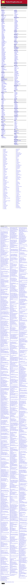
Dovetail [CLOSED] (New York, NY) (4, 544)
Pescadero (3, 50)
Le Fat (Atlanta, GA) (12, 439)
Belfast (3, 136)
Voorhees (15, 62)
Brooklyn (15, 69)
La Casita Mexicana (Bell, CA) (13, 420)
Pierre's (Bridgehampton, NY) (22, 285)
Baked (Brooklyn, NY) (2, 292)
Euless (15, 125)
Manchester (16, 48)
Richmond (15, 136)
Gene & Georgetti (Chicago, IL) (13, 280)
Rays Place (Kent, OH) (21, 329)
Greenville (15, 113)
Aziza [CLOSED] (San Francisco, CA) (4, 285)
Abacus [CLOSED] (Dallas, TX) (3, 237)
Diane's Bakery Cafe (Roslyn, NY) (4, 527)
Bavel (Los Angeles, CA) (3, 306)
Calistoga (3, 27)
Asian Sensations (5, 152)
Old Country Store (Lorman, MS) (22, 237)
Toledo (15, 97)
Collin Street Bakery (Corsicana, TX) (4, 473)
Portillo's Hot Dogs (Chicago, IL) (22, 306)
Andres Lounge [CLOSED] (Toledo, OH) (4, 259)
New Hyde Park (16, 75)
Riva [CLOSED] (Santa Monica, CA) (23, 351)
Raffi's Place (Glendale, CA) (22, 323)
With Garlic (17, 205)
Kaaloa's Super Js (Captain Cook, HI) (14, 393)
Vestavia (3, 14)
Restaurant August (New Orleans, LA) (23, 340)
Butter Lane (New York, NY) (3, 391)
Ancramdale (16, 66)
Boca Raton (3, 82)
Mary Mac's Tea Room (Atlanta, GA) (14, 506)
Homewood (3, 12)
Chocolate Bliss (5, 171)
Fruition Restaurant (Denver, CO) (13, 275)
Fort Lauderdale (4, 83)
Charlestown (16, 21)
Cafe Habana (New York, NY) (3, 402)
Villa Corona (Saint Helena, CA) (22, 538)
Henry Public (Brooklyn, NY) (13, 322)
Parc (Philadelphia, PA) (21, 257)
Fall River (15, 23)
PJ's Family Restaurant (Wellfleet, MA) (23, 296)
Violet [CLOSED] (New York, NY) (22, 541)
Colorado (2, 66)
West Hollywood (4, 64)
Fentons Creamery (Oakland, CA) (13, 241)
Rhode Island (16, 108)
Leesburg (15, 135)
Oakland (3, 46)
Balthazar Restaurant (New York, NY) (4, 296)
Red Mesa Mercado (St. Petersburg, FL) (23, 334)
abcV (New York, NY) (2, 238)
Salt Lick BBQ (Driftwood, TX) (22, 377)
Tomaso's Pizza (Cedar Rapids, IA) (22, 494)
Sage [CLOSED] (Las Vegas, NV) (22, 371)
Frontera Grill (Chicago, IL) (13, 274)
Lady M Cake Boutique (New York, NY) (14, 429)
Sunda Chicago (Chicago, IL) (22, 461)
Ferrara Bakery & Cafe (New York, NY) (14, 243)
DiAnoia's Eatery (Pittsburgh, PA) (4, 528)
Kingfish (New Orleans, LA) (13, 407)
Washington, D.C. (4, 79)
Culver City (3, 32)
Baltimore (15, 12)
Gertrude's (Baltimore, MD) (13, 285)
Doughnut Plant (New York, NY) (3, 543)
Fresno (3, 33)
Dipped (4, 179)
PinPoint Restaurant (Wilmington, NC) (23, 292)
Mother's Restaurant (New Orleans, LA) (14, 548)
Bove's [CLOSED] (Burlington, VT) (4, 362)
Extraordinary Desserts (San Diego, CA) (14, 227)
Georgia (2, 92)
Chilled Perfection (5, 169)
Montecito (3, 44)
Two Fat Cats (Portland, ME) (22, 514)
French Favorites (5, 186)
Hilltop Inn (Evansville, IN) (12, 327)
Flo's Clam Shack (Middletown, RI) (13, 254)
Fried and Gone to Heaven (6, 187)
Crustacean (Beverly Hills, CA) (3, 498)
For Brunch (4, 185)
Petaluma (3, 51)
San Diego (3, 55)
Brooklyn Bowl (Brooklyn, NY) (3, 377)
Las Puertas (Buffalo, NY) (12, 434)
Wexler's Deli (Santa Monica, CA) (22, 552)
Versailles (3, 128)
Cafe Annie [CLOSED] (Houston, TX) (4, 398)
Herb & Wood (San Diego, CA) (13, 323)
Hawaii (2, 99)
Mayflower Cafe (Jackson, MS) (13, 511)
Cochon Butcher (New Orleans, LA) (4, 466)
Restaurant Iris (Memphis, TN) (22, 343)
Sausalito (3, 60)
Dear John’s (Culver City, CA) (3, 517)
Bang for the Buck (5, 155)
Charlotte (15, 87)
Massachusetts (16, 17)
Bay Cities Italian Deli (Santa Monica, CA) (4, 308)
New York (15, 65)
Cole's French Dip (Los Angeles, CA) (4, 472)
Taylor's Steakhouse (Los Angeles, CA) (23, 483)
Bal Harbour (3, 81)
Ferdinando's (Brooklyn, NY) (13, 242)
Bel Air (15, 13)
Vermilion (15, 98)
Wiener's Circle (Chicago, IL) (22, 554)
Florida (2, 80)
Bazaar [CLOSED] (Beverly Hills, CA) (4, 311)
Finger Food (4, 184)
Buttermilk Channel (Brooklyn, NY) (4, 392)
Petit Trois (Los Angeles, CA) (22, 276)
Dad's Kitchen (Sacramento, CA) (3, 504)
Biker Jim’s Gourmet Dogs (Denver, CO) (4, 329)
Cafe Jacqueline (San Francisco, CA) (4, 403)
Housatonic (16, 24)
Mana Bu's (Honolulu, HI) (12, 493)
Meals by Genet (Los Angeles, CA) (13, 515)
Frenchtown (16, 56)
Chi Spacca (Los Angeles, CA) (3, 441)
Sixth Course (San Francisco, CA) (22, 420)
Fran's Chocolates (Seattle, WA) (13, 265)
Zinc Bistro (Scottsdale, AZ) (22, 575)
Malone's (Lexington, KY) (12, 489)
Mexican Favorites (18, 152)
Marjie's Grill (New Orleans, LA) (13, 504)
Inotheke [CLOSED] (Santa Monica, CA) (14, 362)
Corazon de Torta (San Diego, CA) (4, 479)
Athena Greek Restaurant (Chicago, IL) (4, 280)
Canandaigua (16, 71)
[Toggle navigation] (3, 5)
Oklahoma (15, 99)
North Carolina (16, 85)
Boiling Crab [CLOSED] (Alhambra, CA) (4, 349)
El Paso (15, 124)
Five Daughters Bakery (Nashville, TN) (14, 249)
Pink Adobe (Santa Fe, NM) (22, 290)
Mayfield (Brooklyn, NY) (12, 510)
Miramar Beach (4, 86)
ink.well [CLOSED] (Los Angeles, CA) (14, 359)
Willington (3, 76)
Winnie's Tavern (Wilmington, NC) (22, 558)
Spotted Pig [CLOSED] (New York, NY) (23, 441)
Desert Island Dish (5, 178)
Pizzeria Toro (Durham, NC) (22, 295)
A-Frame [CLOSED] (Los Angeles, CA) (4, 236)
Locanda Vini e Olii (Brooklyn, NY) (13, 461)
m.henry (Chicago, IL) (12, 484)
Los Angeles (3, 41)
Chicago (3, 109)
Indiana (2, 116)
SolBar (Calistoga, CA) (21, 430)
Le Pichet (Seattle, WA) (12, 441)
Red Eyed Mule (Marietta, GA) (22, 333)
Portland (15, 101)
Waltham (15, 29)
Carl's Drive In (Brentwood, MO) (3, 420)
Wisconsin (15, 141)
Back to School (5, 154)
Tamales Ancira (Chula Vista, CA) (22, 478)
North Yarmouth (4, 137)
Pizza (16, 169)
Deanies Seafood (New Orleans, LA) (4, 516)
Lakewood (15, 96)
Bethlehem (16, 104)
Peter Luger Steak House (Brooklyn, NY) (23, 273)
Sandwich (15, 27)
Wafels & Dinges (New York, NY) (22, 543)
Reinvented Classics (18, 171)
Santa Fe (15, 64)
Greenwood (16, 37)
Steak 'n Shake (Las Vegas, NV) (22, 451)
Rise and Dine (17, 172)
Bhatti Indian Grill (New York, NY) (4, 322)
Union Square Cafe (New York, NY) (22, 522)
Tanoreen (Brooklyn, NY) (21, 479)
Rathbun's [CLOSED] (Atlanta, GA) (22, 327)
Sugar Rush (17, 187)
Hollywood (3, 37)
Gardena (3, 34)
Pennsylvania (16, 102)
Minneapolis (16, 35)
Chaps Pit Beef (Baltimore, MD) (3, 430)
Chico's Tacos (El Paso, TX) (3, 445)
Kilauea (3, 102)
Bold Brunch (4, 162)
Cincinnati (15, 92)
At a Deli (4, 153)
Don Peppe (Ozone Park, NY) (3, 536)
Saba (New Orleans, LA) (21, 370)
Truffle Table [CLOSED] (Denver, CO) (23, 505)
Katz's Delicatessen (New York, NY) (13, 396)
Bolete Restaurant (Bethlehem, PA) (4, 351)
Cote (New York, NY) (2, 482)
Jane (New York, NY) (12, 371)
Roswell (3, 97)
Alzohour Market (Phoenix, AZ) (3, 253)
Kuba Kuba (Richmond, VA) (13, 413)
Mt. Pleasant (16, 114)
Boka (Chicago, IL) (2, 350)
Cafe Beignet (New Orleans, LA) (3, 399)
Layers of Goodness (5, 205)
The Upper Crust (18, 194)
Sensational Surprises (18, 177)
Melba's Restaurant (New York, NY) (13, 516)
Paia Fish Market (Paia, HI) (22, 253)
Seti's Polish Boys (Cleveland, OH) (22, 408)
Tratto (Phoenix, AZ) (21, 501)
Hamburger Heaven (5, 192)
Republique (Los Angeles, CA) (22, 339)
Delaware (2, 77)
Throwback (17, 195)
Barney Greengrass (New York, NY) (4, 303)
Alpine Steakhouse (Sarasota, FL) (4, 252)
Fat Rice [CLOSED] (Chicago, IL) (13, 233)
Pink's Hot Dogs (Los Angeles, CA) (22, 291)
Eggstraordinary (5, 180)
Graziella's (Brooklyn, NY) (12, 302)
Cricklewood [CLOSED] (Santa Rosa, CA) (4, 496)
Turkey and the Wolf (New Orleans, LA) (23, 509)
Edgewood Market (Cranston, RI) (4, 558)
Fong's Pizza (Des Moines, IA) (13, 257)
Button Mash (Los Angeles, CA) (3, 393)
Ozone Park (16, 77)
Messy (17, 151)
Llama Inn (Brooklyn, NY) (12, 458)
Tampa (3, 90)
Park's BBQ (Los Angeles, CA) (22, 258)
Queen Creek (3, 17)
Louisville (3, 127)
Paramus (15, 61)
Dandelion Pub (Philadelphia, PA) (4, 511)
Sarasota (3, 88)
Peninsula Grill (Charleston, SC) (22, 270)
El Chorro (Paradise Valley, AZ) (3, 563)
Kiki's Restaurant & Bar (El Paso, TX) (14, 403)
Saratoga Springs (16, 81)
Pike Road (3, 13)
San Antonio (16, 128)
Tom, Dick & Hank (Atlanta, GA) (22, 493)
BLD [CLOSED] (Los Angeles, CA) (4, 334)
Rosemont (15, 107)
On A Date (17, 160)
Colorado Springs (4, 69)
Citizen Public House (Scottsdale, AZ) (4, 462)
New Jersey (16, 50)
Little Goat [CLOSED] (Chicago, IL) (13, 456)
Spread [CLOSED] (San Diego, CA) (22, 442)
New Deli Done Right (18, 154)
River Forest (3, 115)
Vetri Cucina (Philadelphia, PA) (22, 537)
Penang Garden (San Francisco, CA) (23, 269)
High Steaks (4, 194)
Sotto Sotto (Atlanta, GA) (21, 431)
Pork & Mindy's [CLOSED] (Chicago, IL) (23, 303)
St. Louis (15, 43)
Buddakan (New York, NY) (3, 383)
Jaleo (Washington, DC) (12, 370)
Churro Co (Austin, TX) (2, 458)
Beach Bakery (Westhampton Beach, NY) (4, 312)
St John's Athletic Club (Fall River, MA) (23, 446)
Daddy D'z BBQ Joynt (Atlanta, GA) (4, 505)
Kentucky (2, 125)
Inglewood (3, 38)
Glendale (3, 35)
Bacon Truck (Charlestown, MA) (3, 291)
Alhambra (3, 21)
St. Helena (3, 61)
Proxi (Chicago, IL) (21, 312)
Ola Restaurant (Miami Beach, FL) (22, 236)
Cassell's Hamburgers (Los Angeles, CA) (4, 426)
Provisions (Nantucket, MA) (22, 311)
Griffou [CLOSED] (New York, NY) (13, 308)
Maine (2, 135)
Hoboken (15, 58)
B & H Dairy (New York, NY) (3, 286)
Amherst (15, 18)
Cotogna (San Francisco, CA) (3, 483)
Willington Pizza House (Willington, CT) (23, 557)
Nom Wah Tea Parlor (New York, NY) (23, 227)
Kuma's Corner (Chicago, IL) (13, 414)
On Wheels (17, 163)
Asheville (15, 86)
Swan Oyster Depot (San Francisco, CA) (23, 467)
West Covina (3, 63)
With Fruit (17, 204)
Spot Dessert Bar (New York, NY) (22, 440)
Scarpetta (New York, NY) (21, 396)
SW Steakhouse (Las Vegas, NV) (22, 466)
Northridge (3, 45)
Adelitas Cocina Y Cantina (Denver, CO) (4, 241)
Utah (14, 129)
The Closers (17, 193)
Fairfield (3, 106)
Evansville (3, 117)
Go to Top (6, 226)
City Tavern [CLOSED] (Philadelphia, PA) (4, 463)
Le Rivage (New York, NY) (12, 442)
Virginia (15, 133)
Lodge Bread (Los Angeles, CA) (13, 462)
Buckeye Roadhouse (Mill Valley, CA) (4, 381)
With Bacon (17, 202)
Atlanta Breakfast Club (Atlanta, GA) (4, 281)
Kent (15, 95)
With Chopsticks (18, 203)
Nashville (15, 119)
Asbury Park (16, 51)
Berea (15, 91)
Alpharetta (3, 93)
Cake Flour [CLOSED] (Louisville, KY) (4, 409)
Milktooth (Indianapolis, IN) (13, 528)
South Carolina (16, 111)
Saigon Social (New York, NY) (22, 372)
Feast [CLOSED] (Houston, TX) (13, 237)
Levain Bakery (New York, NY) (13, 452)
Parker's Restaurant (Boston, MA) (22, 259)
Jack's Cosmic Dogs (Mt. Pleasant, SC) (14, 365)
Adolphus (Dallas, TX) (2, 242)
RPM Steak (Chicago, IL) (21, 367)
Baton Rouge (3, 130)
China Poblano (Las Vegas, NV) (3, 447)
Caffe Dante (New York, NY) (3, 408)
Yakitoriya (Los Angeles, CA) (22, 564)
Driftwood (15, 123)
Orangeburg (16, 115)
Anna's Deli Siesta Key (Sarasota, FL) (4, 263)
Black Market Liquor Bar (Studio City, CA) (4, 332)
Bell (2, 24)
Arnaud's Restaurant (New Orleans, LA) (4, 275)
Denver (3, 70)
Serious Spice (17, 178)
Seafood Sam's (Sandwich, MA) (22, 402)
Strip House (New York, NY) (22, 456)
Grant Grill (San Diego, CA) (13, 301)
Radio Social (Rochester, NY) (22, 322)
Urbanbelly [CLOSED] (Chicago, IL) (22, 528)
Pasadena (3, 49)
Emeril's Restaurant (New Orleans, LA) (4, 568)
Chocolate (4, 170)
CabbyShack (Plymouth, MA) (3, 396)
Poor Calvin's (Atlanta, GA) (22, 301)
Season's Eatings (18, 176)
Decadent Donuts (5, 177)
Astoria (15, 67)
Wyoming (15, 143)
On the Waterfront (18, 162)
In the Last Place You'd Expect (6, 200)
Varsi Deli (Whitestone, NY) (22, 533)
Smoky (17, 181)
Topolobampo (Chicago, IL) (22, 498)
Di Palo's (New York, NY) (3, 526)
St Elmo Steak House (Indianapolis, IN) (23, 445)
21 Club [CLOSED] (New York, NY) (4, 231)
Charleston (16, 112)
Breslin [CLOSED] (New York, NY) (4, 371)
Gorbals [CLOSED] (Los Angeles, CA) (14, 296)
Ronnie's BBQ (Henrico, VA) (22, 361)
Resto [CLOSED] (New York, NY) (22, 344)
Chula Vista (3, 29)
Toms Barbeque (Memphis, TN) (22, 495)
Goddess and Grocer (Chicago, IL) (13, 290)
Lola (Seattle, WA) (12, 463)
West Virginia (16, 139)
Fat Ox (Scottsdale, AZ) (12, 232)
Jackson (15, 38)
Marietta (3, 96)
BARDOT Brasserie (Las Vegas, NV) (4, 302)
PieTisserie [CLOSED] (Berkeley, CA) (23, 286)
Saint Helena (3, 54)
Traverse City (16, 33)
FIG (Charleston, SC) (12, 244)
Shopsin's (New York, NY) (21, 413)
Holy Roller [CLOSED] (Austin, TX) (13, 335)
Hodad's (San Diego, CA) (12, 329)
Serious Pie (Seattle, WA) (21, 407)
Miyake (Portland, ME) (12, 537)
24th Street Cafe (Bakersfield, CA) (4, 232)
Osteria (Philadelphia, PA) (21, 247)
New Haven (3, 75)
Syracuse (15, 83)
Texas (15, 120)
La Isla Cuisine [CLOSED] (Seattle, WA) (14, 424)
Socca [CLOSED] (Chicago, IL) (22, 425)
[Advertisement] (14, 217)
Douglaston (16, 72)
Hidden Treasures (5, 193)
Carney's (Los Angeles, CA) (3, 423)
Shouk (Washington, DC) (21, 414)
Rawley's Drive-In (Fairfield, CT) (22, 328)
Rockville (15, 16)
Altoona (15, 103)
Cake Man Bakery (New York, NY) (4, 410)
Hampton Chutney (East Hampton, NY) (14, 313)
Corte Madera (4, 30)
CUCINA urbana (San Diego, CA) (4, 500)
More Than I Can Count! (19, 153)
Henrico (15, 134)
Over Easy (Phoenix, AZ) (21, 252)
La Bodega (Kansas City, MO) (13, 419)
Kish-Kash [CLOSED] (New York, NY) (14, 408)
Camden (15, 53)
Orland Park (3, 114)
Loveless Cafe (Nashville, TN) (13, 473)
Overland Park (4, 124)
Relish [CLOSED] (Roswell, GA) (22, 338)
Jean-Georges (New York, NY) (13, 376)
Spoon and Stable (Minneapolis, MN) (23, 439)
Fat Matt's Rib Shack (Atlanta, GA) (13, 231)
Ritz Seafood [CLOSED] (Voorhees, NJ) (23, 350)
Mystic (2, 74)
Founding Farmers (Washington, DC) (14, 258)
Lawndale (3, 40)
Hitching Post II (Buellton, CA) (13, 328)
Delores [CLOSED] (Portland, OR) (4, 522)
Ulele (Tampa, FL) (21, 515)
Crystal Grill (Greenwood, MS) (3, 499)
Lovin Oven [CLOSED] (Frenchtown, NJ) (14, 474)
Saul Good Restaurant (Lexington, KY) (23, 392)
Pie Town (15, 63)
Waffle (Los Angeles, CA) (21, 544)
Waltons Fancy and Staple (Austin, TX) (23, 548)
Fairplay (3, 71)
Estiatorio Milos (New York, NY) (3, 570)
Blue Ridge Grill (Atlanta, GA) (3, 340)
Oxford (15, 40)
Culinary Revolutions (5, 176)
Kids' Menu (4, 202)
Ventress (3, 134)
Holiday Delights (5, 195)
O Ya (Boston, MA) (21, 232)
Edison (15, 55)
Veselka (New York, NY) (21, 536)
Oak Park (3, 113)
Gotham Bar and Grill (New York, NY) (14, 297)
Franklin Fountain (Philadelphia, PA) (14, 270)
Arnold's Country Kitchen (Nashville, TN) (4, 276)
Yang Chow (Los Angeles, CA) (22, 565)
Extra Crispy (4, 181)
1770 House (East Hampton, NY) (4, 227)
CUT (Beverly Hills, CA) (2, 501)
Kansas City (3, 123)
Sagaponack (16, 80)
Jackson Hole (16, 144)
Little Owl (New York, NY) (12, 457)
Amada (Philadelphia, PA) (3, 254)
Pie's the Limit (17, 168)
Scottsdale (3, 18)
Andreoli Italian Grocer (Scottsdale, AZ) (4, 258)
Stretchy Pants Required (19, 186)
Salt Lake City (16, 130)
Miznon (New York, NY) (12, 538)
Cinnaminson (16, 54)
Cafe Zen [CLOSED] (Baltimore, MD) (4, 407)
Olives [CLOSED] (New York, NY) (22, 241)
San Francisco (4, 56)
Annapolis (15, 11)
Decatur (3, 11)
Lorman (15, 39)
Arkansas (2, 19)
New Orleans (3, 133)
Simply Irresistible (18, 179)
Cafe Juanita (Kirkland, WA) (3, 404)
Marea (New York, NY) (12, 500)
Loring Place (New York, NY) (13, 468)
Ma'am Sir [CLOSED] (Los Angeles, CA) (14, 485)
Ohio (14, 90)
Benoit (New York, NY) (2, 318)
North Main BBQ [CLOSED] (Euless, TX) (23, 231)
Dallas (15, 122)
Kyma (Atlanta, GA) (12, 415)
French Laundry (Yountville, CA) (13, 273)
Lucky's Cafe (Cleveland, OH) (13, 477)
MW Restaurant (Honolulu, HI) (13, 562)
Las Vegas (4, 203)
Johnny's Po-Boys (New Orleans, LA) (14, 386)
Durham (15, 88)
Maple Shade (16, 59)
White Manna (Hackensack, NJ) (22, 553)
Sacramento (3, 53)
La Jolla (3, 39)
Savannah (3, 98)
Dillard (2, 95)
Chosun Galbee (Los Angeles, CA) (4, 453)
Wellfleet (15, 30)
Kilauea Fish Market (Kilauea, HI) (13, 404)
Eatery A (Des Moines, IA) (3, 557)
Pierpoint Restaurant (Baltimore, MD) (23, 284)
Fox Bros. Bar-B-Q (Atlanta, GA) (13, 264)
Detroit (15, 32)
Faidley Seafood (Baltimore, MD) (13, 228)
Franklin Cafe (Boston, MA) (13, 269)
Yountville (3, 65)
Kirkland (15, 137)
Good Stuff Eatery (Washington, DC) (14, 295)
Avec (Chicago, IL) (2, 284)
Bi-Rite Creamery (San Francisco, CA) (4, 323)
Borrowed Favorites (5, 163)
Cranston (15, 109)
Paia (2, 104)
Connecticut (3, 72)
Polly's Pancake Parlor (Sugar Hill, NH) (23, 300)
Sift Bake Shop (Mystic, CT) (22, 418)
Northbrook (3, 112)
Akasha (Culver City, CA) (3, 244)
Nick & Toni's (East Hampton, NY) (13, 568)
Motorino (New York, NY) (12, 549)
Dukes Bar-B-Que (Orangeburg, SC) (4, 552)
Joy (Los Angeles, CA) (12, 388)
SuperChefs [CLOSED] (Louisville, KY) (23, 462)
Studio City (3, 62)
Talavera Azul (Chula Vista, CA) (22, 477)
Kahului (3, 101)
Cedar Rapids (4, 120)
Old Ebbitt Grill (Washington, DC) (22, 238)
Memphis (15, 118)
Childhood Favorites (5, 168)
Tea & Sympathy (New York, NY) (22, 484)
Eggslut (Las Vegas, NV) (3, 562)
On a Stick (17, 161)
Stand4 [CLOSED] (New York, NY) (22, 447)
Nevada (15, 46)
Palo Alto (3, 48)
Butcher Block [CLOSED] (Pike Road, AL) (4, 388)
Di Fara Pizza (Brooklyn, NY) (3, 525)
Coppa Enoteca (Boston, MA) (3, 478)
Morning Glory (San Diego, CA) (13, 547)
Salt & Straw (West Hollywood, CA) (22, 376)
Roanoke (15, 127)
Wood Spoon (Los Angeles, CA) (22, 559)
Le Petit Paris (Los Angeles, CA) (13, 440)
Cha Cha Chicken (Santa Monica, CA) (4, 429)
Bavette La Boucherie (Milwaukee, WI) (4, 307)
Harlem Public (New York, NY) (13, 316)
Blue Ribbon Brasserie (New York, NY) (4, 339)
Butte (15, 45)
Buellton (3, 26)
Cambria (3, 28)
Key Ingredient (5, 201)
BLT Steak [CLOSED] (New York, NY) (4, 335)
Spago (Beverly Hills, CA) (21, 436)
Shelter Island (16, 82)
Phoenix (3, 16)
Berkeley (3, 25)
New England (17, 155)
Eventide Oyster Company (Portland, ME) (4, 576)
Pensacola (3, 87)
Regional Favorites (18, 170)
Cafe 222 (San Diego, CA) (3, 397)
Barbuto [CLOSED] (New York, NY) (4, 301)
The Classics (17, 192)
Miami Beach (3, 85)
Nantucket (15, 25)
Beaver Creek (4, 67)
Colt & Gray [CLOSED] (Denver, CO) (4, 474)
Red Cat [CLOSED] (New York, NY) (22, 332)
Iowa (2, 119)
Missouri (15, 41)
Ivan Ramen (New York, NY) (13, 364)
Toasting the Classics (18, 196)
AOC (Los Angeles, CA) (3, 268)
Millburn (15, 60)
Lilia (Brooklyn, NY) (12, 453)
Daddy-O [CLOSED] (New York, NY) (4, 506)
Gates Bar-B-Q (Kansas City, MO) (13, 279)
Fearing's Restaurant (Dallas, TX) (13, 236)
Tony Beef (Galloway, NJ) (21, 496)
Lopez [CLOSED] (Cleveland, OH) (13, 467)
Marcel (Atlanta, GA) (12, 499)
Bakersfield (3, 23)
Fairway (3, 122)
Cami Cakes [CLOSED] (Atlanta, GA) (4, 413)
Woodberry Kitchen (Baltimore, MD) (23, 560)
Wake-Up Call (17, 201)
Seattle (15, 138)
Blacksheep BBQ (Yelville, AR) (3, 333)
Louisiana (2, 129)
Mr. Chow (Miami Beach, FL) (13, 552)
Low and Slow (4, 208)
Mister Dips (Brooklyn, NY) (13, 536)
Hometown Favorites (5, 196)
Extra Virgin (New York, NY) (3, 579)
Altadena (3, 22)
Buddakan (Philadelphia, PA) (3, 382)
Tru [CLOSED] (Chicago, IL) (22, 504)
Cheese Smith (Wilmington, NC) (3, 436)
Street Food (17, 185)
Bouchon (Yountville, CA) (3, 359)
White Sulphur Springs (17, 140)
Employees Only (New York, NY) (3, 569)
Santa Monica (4, 58)
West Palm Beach (4, 91)
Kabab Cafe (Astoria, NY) (12, 394)
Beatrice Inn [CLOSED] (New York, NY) (4, 313)
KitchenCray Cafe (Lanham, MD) (13, 410)
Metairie (3, 132)
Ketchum (3, 107)
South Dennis (16, 28)
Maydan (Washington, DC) (12, 509)
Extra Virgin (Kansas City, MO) (3, 580)
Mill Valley (3, 42)
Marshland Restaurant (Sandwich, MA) (14, 505)
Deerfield (15, 22)
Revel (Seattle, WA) (21, 345)
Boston (15, 19)
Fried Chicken (4, 188)
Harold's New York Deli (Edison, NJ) (14, 317)
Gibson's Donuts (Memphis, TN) (13, 286)
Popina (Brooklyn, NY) (21, 302)
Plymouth (15, 26)
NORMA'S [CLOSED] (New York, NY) (23, 230)
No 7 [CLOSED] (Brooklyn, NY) (13, 574)
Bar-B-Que (4, 156)
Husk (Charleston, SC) (12, 350)
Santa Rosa (3, 59)
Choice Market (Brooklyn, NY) (3, 452)
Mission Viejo (3, 43)
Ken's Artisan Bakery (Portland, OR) (14, 402)
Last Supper (4, 204)
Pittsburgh (15, 106)
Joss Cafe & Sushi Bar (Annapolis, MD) (14, 387)
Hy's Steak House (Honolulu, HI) (13, 351)
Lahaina (3, 103)
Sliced (17, 180)
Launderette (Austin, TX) (12, 435)
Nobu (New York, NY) (12, 575)
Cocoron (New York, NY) (3, 469)
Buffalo (15, 70)
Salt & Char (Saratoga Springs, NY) (22, 375)
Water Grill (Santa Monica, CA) (22, 549)
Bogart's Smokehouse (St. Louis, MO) (4, 348)
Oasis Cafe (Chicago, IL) (21, 233)
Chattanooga (16, 116)
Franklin (15, 117)
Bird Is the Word (5, 161)
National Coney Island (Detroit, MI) (13, 563)
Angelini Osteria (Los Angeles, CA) (4, 260)
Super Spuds (17, 188)
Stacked (17, 184)
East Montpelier (16, 132)
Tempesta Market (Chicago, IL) (22, 489)
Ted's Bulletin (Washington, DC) (22, 488)
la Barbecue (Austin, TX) (12, 418)
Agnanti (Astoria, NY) (2, 243)
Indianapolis (3, 118)
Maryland (15, 10)
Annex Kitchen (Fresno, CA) (3, 264)
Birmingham (3, 10)
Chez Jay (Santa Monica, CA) (3, 440)
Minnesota (15, 34)
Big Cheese (4, 160)
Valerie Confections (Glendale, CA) (22, 530)
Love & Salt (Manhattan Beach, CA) (13, 472)
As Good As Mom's (5, 151)
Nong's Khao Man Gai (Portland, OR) (23, 228)
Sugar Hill (15, 49)
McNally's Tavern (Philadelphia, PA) (13, 514)
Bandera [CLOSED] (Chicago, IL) (4, 297)
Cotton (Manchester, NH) (3, 484)
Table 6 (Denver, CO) (21, 474)
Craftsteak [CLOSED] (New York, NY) (4, 490)
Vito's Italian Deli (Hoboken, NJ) (22, 542)
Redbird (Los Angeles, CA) (22, 335)
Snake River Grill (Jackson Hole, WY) (23, 424)
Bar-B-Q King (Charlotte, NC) (3, 300)
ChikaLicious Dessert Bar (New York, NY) (4, 446)
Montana (15, 44)
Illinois (2, 108)
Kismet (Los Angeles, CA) (12, 409)
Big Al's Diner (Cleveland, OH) (3, 324)
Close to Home (5, 172)
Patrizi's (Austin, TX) (21, 264)
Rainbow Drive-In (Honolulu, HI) (22, 324)
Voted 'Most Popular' (18, 200)
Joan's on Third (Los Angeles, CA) (13, 381)
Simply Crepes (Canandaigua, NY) (22, 419)
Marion (3, 111)
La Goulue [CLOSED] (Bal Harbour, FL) (14, 423)
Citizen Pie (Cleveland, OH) (3, 461)
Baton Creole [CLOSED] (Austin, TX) (4, 305)
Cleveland (15, 93)
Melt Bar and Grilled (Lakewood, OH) (14, 517)
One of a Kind (17, 164)
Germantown (16, 14)
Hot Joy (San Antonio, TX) (12, 345)
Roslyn (15, 79)
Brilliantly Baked (5, 164)
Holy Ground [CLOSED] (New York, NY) (14, 334)
